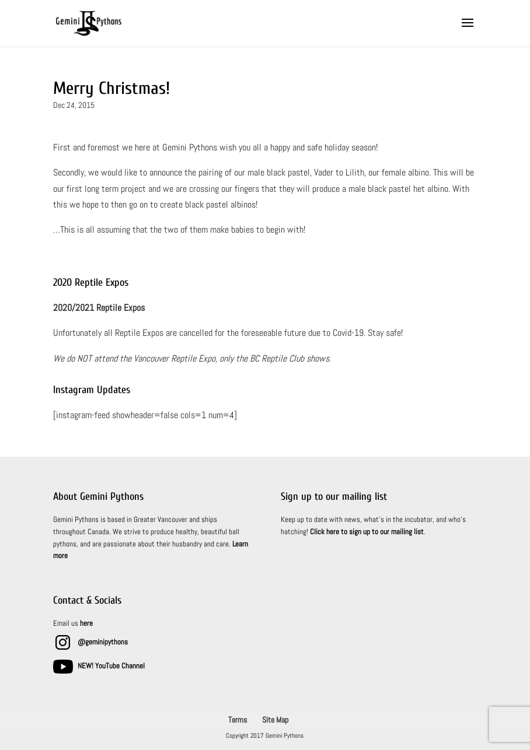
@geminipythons (103, 642)
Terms (237, 719)
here (86, 623)
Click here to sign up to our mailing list (367, 532)
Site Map (275, 719)
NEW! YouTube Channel (111, 666)
